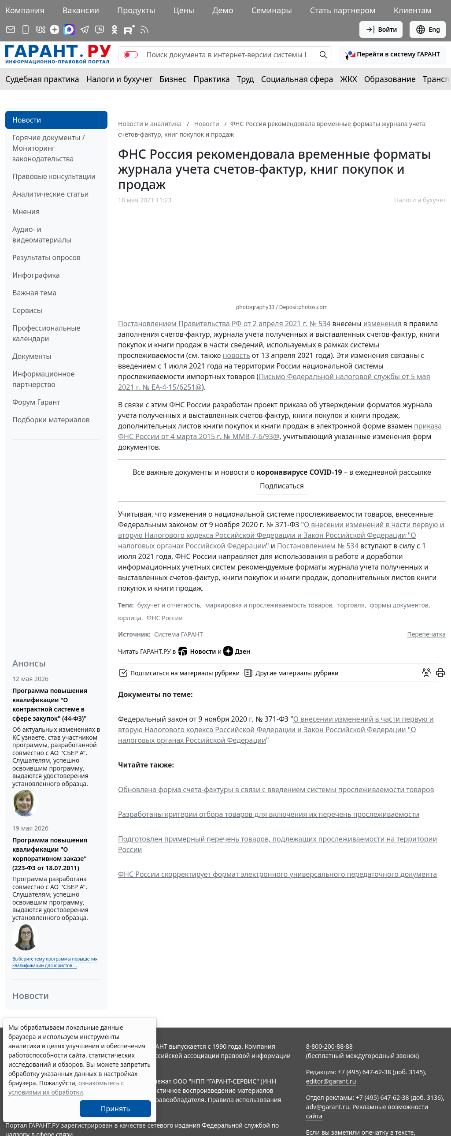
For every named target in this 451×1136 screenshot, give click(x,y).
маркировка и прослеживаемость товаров (268, 605)
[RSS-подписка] (144, 29)
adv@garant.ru (327, 1106)
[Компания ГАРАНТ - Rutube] (129, 29)
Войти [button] (381, 29)
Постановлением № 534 (318, 546)
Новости (26, 120)
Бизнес (172, 79)
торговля (351, 605)
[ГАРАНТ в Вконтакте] (40, 29)
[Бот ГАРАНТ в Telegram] (99, 29)
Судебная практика (42, 79)
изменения (382, 323)
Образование (390, 79)
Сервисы (27, 310)
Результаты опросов (46, 257)
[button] (392, 54)
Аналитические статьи (50, 194)
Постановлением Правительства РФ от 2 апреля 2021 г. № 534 (224, 323)
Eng (427, 29)
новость (236, 355)
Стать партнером (343, 10)
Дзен (236, 651)
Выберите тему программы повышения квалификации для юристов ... (54, 962)
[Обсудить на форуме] (426, 672)
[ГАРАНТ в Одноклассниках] (114, 29)
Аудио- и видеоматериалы (41, 234)
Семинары (271, 10)
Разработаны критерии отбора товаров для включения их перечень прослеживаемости (268, 814)
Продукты (136, 10)
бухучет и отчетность (168, 605)
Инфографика (36, 275)
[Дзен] (54, 29)
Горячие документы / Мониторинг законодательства (48, 148)
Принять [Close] (115, 1109)
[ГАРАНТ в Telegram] (84, 29)
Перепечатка (426, 634)
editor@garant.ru (331, 1081)
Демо (222, 10)
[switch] (131, 54)
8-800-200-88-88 (329, 1046)
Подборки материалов (51, 420)
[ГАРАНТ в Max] (69, 29)
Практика (211, 79)
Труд (245, 79)
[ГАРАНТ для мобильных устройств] (25, 29)
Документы (31, 356)
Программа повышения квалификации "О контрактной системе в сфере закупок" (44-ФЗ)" (49, 704)
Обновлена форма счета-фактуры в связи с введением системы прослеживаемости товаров (276, 789)
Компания (24, 10)
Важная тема (34, 293)
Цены (183, 10)
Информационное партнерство (43, 379)
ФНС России (165, 618)
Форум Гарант (36, 402)
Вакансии (81, 10)
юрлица (129, 618)
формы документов (399, 605)
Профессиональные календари (46, 333)
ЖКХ (348, 79)
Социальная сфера (297, 79)
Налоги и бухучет (119, 79)
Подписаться (282, 486)
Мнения (26, 211)
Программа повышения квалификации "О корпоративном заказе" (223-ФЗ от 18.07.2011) (49, 854)
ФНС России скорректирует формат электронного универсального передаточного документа (277, 874)
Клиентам (413, 10)
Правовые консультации (54, 176)
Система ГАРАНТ (178, 634)
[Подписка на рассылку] (10, 29)
